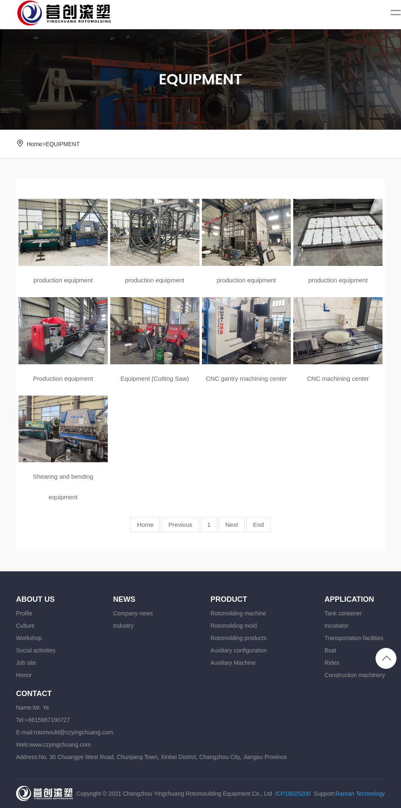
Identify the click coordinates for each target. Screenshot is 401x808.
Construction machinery (355, 675)
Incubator (336, 625)
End (258, 524)
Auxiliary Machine (233, 662)
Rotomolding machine (238, 613)
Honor (24, 675)
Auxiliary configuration (239, 650)
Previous (180, 524)
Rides (332, 662)
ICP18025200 (293, 793)
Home (34, 144)
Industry (123, 625)
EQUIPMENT (63, 144)
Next (231, 524)
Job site (26, 662)
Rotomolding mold (234, 625)
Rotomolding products (239, 638)
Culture (25, 625)
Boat (330, 650)
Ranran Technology (360, 793)
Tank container (343, 613)
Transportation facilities (354, 638)
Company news (133, 613)
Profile (24, 613)
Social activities (36, 650)
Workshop (29, 638)
